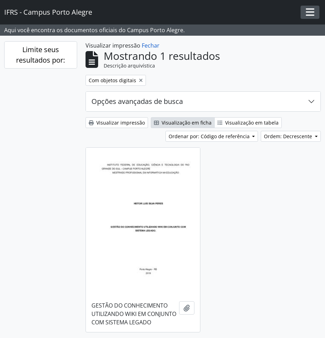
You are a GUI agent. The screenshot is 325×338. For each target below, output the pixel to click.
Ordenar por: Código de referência (210, 136)
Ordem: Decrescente (288, 136)
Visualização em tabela (248, 122)
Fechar (151, 45)
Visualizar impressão (117, 122)
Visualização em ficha (183, 122)
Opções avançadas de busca (137, 101)
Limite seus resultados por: (40, 55)
